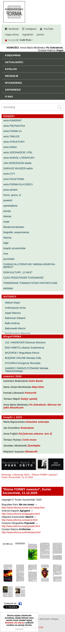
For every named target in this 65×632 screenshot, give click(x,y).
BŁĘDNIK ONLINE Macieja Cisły (23, 358)
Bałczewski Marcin (15, 328)
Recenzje (6, 474)
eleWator (8, 288)
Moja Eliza (38, 387)
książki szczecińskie (14, 248)
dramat (7, 216)
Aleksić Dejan (12, 302)
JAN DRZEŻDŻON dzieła (17, 163)
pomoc (40, 34)
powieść (7, 200)
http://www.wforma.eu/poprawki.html (21, 526)
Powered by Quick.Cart (32, 627)
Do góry (61, 619)
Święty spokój (29, 398)
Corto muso (30, 439)
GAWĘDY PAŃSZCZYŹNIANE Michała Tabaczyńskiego (26, 369)
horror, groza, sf (12, 195)
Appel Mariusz (13, 313)
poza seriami (10, 189)
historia (7, 237)
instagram (31, 28)
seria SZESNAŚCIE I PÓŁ (17, 152)
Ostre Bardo (36, 381)
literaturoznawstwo (13, 227)
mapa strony (12, 34)
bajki (5, 243)
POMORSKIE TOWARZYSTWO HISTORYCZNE (30, 283)
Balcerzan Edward (15, 318)
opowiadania (10, 205)
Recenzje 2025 (21, 474)
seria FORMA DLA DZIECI (18, 184)
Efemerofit (31, 451)
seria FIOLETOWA (13, 179)
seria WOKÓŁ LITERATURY (19, 157)
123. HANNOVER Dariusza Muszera (25, 342)
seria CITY (9, 173)
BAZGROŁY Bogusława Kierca (22, 352)
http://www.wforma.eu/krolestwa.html (21, 532)
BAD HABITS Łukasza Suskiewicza (24, 347)
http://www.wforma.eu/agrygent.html (21, 514)
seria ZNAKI (10, 147)
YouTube (48, 28)
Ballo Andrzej (12, 323)
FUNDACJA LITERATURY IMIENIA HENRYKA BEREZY (29, 265)
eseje (6, 221)
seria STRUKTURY (14, 141)
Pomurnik (30, 392)
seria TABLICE (11, 136)
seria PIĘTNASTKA (14, 125)
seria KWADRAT (12, 120)
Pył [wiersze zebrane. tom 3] (35, 433)
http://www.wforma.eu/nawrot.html (19, 520)
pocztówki (8, 259)
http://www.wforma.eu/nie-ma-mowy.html (23, 507)
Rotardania (27, 427)
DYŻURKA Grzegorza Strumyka (22, 363)
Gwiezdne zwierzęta (37, 421)
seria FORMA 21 (12, 131)
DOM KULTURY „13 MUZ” (17, 272)
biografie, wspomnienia (16, 232)
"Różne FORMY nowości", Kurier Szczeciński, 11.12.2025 (30, 476)
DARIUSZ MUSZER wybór (18, 168)
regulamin (27, 34)
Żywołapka (34, 445)
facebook (13, 28)
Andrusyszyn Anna (15, 307)
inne (5, 253)
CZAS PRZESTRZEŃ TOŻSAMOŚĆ (23, 277)
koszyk (12, 40)
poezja (7, 211)
